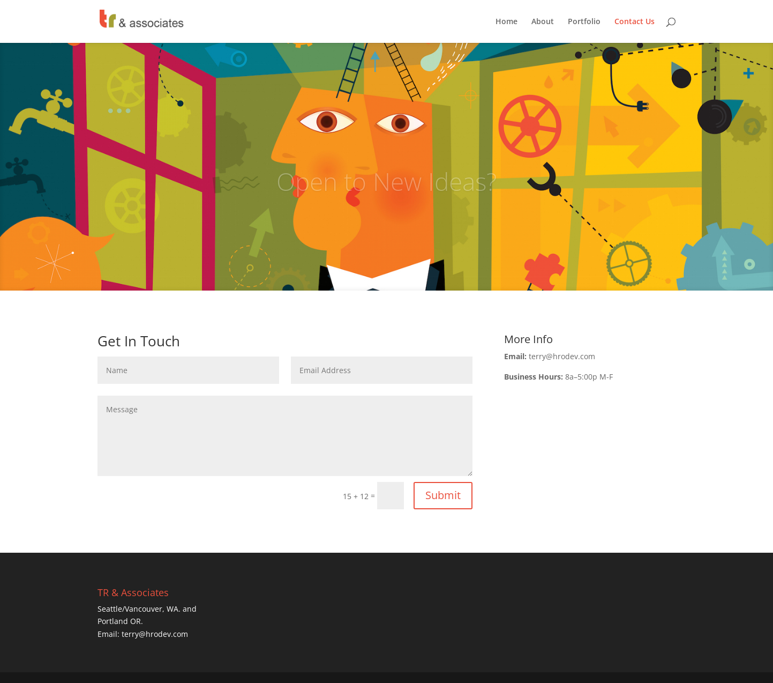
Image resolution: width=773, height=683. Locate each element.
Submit (443, 495)
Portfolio (584, 22)
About (542, 22)
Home (506, 22)
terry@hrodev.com (155, 634)
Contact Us (634, 22)
